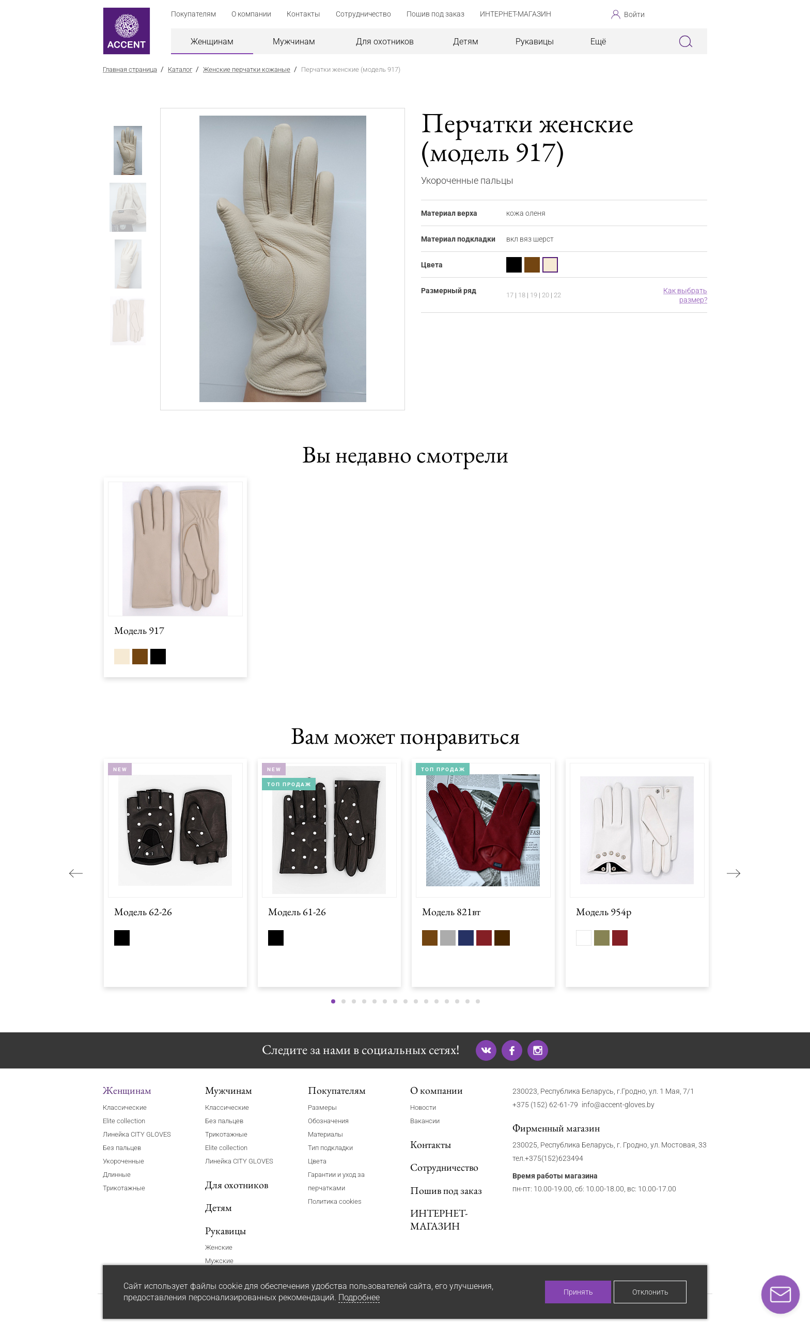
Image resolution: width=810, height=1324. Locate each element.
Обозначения (328, 1121)
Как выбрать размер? (685, 295)
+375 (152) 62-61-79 (545, 1104)
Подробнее (359, 1297)
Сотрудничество (444, 1167)
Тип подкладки (330, 1148)
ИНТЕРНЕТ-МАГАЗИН (439, 1219)
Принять (578, 1292)
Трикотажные (124, 1188)
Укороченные (123, 1161)
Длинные (117, 1174)
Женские (218, 1247)
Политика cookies (335, 1201)
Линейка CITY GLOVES (137, 1134)
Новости (423, 1107)
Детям (465, 41)
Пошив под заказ (446, 1190)
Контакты (430, 1144)
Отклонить (650, 1292)
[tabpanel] (283, 259)
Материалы (325, 1134)
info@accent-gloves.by (618, 1104)
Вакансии (425, 1121)
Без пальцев (122, 1148)
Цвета (317, 1161)
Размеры (322, 1107)
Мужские (219, 1261)
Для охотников (385, 41)
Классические (125, 1107)
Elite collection (124, 1121)
